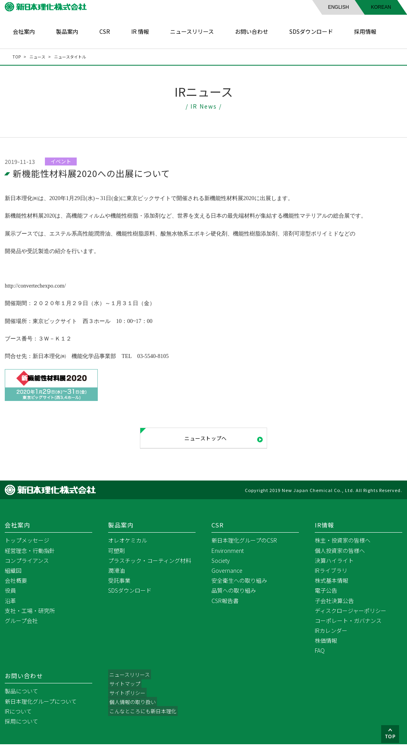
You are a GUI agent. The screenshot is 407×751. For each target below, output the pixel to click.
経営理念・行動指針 (30, 557)
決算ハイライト (334, 567)
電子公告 (326, 597)
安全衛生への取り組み (239, 587)
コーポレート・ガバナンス (348, 627)
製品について (21, 698)
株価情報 (326, 648)
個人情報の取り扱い (133, 711)
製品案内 (67, 31)
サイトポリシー (127, 701)
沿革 (10, 607)
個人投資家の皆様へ (340, 557)
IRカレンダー (331, 637)
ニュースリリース (192, 31)
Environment (227, 557)
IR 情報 (140, 31)
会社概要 (16, 587)
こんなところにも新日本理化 (144, 722)
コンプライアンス (27, 567)
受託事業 (119, 587)
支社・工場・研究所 (30, 617)
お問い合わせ (251, 31)
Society (220, 567)
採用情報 (365, 31)
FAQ (320, 658)
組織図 (13, 577)
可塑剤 (116, 557)
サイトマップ (124, 691)
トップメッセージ (27, 547)
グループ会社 (21, 627)
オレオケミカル (127, 547)
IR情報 (325, 531)
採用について (21, 728)
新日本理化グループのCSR (244, 547)
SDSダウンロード (311, 31)
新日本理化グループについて (41, 708)
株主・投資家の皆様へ (342, 547)
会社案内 (24, 31)
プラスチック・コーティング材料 (149, 567)
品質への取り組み (233, 597)
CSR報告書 (224, 607)
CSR (104, 31)
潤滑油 (116, 577)
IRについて (18, 718)
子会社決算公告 (334, 607)
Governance (226, 577)
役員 (10, 597)
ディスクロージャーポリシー (350, 617)
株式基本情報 (331, 587)
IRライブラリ (331, 577)
